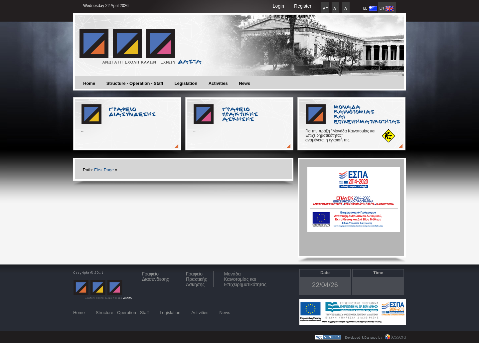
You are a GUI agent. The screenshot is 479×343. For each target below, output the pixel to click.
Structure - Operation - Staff (134, 83)
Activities (218, 83)
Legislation (186, 83)
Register (302, 6)
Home (89, 83)
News (244, 83)
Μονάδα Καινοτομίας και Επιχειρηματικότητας (245, 279)
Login (278, 6)
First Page (104, 169)
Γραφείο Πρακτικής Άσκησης (196, 279)
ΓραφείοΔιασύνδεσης (155, 276)
